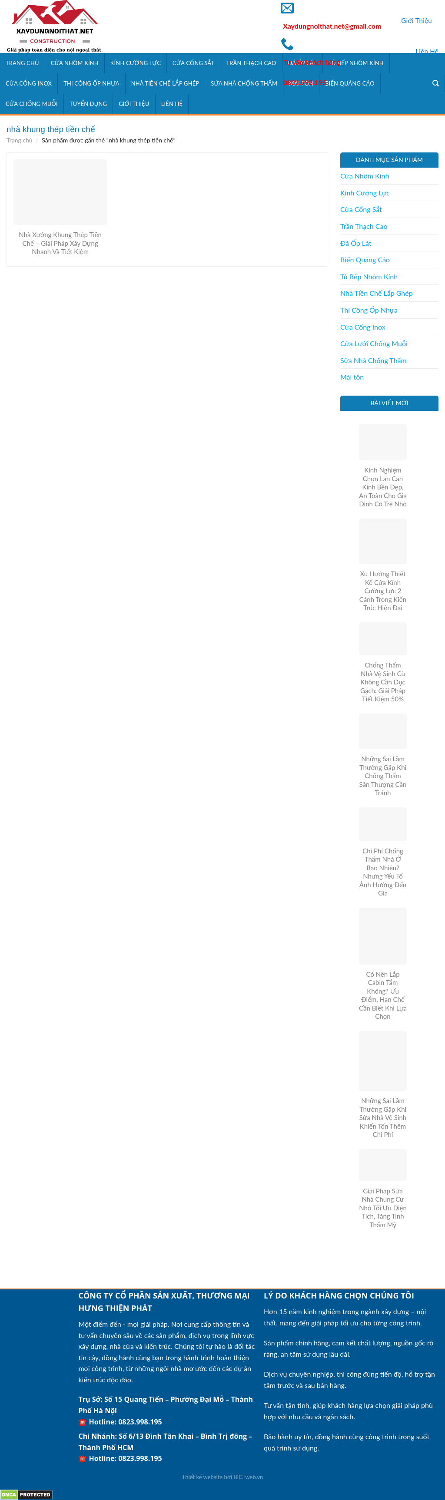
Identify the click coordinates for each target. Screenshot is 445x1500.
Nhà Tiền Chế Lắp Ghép (165, 83)
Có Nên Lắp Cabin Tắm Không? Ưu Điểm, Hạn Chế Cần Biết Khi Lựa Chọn (383, 995)
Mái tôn (352, 377)
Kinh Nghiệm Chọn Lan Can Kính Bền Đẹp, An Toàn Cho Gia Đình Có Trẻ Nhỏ (383, 487)
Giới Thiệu (416, 20)
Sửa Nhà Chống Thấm (244, 83)
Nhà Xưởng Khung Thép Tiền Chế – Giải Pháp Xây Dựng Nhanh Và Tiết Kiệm (60, 243)
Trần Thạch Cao (251, 62)
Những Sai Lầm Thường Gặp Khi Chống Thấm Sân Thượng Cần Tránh (383, 775)
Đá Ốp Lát (356, 243)
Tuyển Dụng (88, 103)
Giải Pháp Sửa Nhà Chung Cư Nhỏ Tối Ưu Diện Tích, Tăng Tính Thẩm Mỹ (383, 1208)
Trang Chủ (22, 62)
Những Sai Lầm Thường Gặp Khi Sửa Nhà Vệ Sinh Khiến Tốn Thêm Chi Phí (382, 1117)
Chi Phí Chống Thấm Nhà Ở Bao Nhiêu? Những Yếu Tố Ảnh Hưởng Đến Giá (382, 872)
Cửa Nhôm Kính (75, 62)
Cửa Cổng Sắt (193, 62)
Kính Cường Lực (135, 62)
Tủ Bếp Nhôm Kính (369, 276)
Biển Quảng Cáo (365, 259)
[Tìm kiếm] (436, 83)
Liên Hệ (426, 51)
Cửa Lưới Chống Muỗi (374, 343)
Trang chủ (20, 140)
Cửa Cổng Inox (29, 83)
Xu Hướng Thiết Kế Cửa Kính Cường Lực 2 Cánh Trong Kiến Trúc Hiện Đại (382, 590)
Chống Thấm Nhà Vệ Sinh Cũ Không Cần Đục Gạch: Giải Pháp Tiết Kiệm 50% (382, 682)
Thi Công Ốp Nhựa (91, 83)
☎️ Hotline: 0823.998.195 (120, 1422)
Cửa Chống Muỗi (32, 103)
